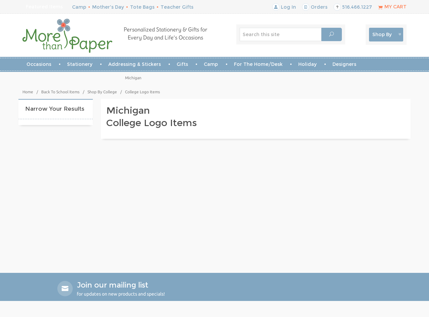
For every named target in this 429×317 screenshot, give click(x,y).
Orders (314, 7)
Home (27, 92)
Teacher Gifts (177, 7)
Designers (344, 64)
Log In (284, 7)
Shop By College (102, 92)
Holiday (307, 64)
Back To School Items (60, 92)
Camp (79, 7)
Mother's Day (108, 7)
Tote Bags (142, 7)
